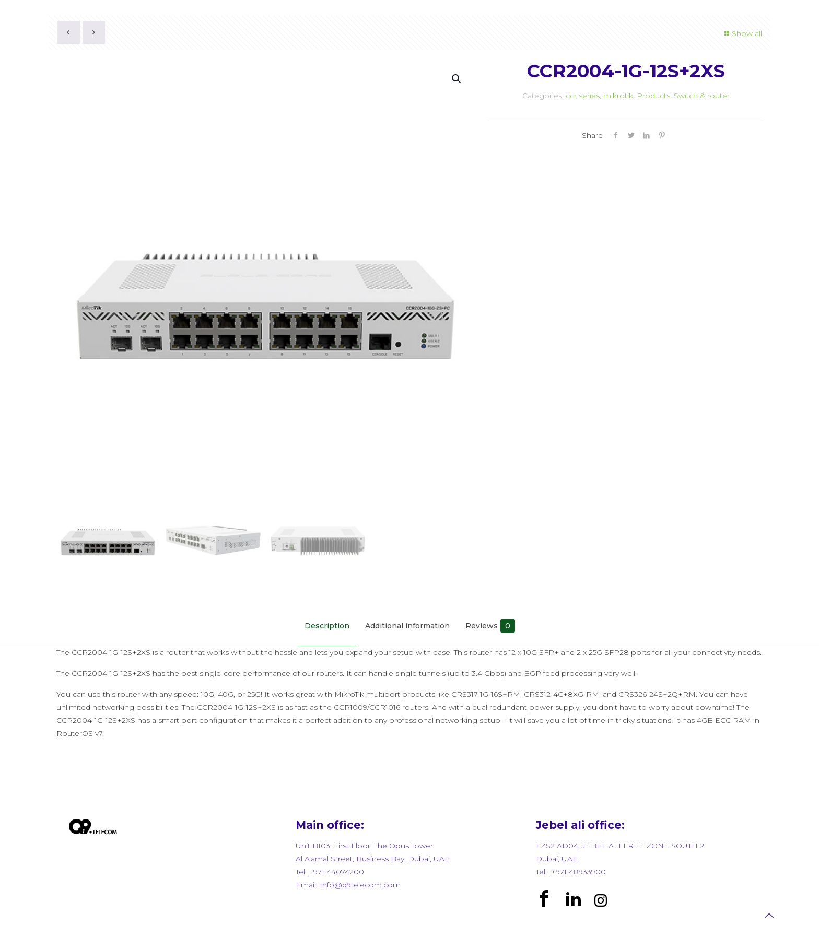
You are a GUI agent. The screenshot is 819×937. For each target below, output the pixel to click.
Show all (741, 33)
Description (327, 625)
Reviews (490, 626)
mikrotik (618, 95)
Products (653, 95)
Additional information (407, 625)
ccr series (583, 95)
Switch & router (702, 95)
